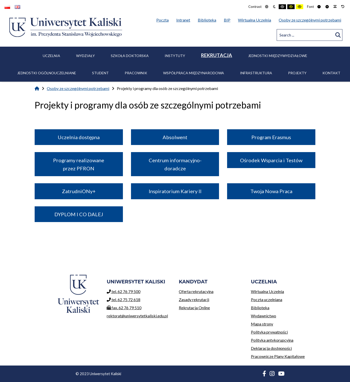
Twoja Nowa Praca (271, 191)
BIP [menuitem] (228, 19)
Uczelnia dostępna (79, 137)
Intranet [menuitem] (183, 19)
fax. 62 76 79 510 (124, 307)
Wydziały (85, 55)
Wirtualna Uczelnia (283, 290)
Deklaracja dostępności (271, 348)
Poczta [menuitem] (163, 19)
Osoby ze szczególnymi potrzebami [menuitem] (310, 19)
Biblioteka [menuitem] (208, 19)
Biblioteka (283, 307)
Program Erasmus (271, 137)
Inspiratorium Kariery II (175, 191)
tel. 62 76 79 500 (123, 291)
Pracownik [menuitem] (136, 73)
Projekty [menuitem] (297, 73)
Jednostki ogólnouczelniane (46, 73)
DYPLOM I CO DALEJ (78, 214)
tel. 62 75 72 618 (123, 299)
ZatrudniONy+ (79, 191)
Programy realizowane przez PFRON (78, 164)
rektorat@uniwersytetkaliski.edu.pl (137, 315)
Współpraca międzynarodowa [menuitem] (193, 73)
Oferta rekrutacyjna (211, 290)
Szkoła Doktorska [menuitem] (130, 55)
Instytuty (175, 55)
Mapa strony (262, 323)
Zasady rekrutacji (211, 299)
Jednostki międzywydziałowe (277, 55)
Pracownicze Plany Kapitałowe (278, 356)
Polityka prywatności (269, 332)
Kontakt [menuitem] (331, 73)
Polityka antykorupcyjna (272, 340)
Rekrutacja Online (211, 307)
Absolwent (175, 137)
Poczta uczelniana (283, 299)
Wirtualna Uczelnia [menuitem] (256, 19)
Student (100, 73)
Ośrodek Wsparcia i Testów (271, 160)
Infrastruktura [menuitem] (256, 73)
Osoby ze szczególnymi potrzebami (78, 88)
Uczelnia (51, 55)
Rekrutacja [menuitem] (216, 55)
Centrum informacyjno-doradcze (175, 164)
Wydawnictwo (283, 315)
